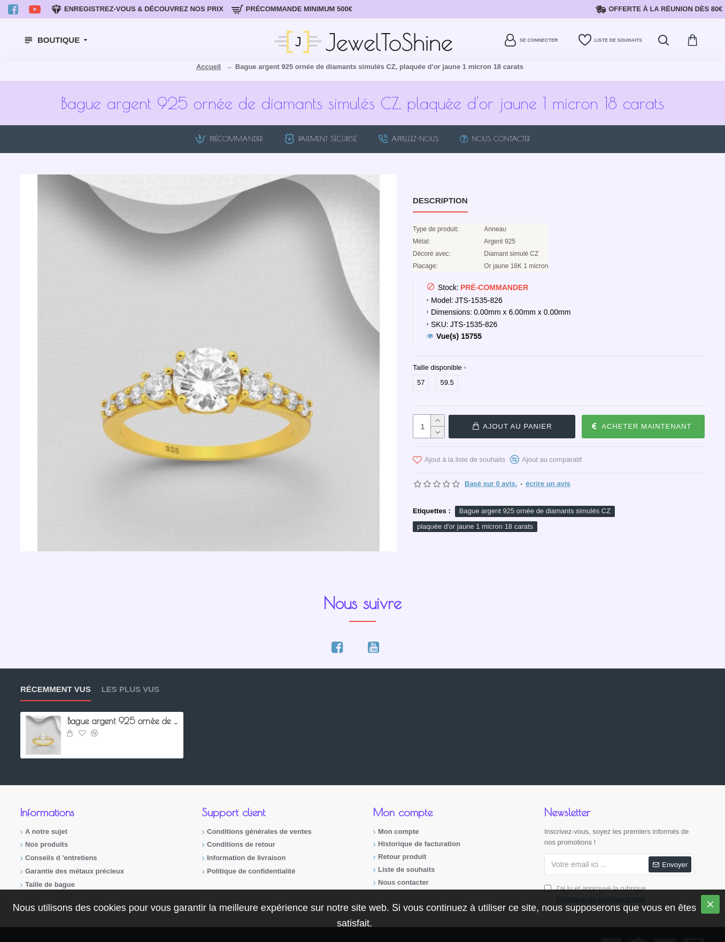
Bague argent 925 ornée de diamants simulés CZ (535, 510)
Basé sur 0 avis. (491, 483)
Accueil (208, 67)
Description (440, 200)
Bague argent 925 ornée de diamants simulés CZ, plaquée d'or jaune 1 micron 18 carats (123, 721)
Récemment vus (55, 689)
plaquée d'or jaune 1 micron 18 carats (475, 526)
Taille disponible (437, 367)
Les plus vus (130, 689)
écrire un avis (548, 483)
